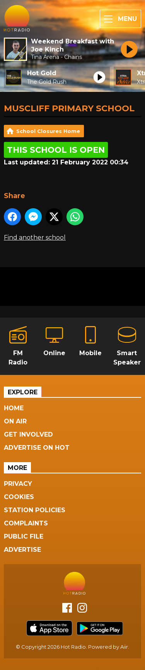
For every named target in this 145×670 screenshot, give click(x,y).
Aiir (124, 647)
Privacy (18, 483)
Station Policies (34, 510)
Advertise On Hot (37, 447)
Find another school (35, 237)
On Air (15, 421)
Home (14, 408)
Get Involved (28, 434)
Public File (23, 536)
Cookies (19, 497)
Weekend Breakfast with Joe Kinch (72, 45)
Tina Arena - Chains (56, 57)
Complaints (26, 523)
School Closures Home (48, 131)
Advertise (22, 549)
